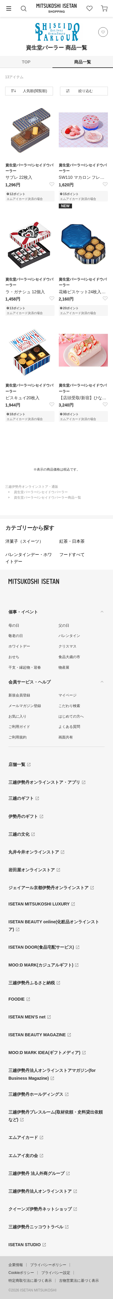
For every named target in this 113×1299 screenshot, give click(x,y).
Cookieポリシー (21, 1273)
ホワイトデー (19, 646)
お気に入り (17, 716)
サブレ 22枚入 (18, 177)
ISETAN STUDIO (24, 1244)
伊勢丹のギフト (23, 816)
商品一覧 (82, 61)
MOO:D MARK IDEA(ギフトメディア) (44, 1052)
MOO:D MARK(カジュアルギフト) (40, 965)
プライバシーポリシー (48, 1265)
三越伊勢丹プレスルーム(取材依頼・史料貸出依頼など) (55, 1116)
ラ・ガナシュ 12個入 (25, 291)
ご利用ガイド (19, 727)
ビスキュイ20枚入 (22, 397)
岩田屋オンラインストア (31, 869)
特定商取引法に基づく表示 (30, 1280)
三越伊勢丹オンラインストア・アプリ (44, 782)
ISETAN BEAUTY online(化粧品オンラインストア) (53, 925)
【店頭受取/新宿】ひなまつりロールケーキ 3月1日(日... (83, 397)
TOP (26, 61)
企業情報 (15, 1265)
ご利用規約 (17, 737)
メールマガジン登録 (24, 706)
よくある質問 (69, 727)
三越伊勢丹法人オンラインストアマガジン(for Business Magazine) (52, 1074)
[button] (9, 8)
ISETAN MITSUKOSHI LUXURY (39, 904)
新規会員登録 (19, 695)
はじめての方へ (71, 716)
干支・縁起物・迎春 (24, 667)
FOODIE (16, 999)
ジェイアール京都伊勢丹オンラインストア (48, 887)
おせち (13, 657)
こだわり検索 (69, 706)
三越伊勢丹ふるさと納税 (31, 982)
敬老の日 (15, 636)
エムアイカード (23, 1137)
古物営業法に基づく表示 (79, 1280)
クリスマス (67, 646)
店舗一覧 (16, 764)
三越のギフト (21, 798)
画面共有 (65, 737)
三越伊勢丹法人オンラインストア (40, 1191)
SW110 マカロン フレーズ (83, 177)
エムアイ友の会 (23, 1155)
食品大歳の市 (69, 657)
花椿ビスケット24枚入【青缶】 (83, 291)
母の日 (13, 625)
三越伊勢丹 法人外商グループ (36, 1173)
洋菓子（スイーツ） (24, 541)
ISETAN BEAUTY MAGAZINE (37, 1034)
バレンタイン (69, 636)
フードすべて (72, 554)
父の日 (63, 625)
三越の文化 (19, 834)
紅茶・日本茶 (72, 541)
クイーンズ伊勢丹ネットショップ (40, 1209)
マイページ (67, 695)
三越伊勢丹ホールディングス (35, 1094)
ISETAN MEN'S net (27, 1016)
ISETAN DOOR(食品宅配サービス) (41, 947)
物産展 (63, 667)
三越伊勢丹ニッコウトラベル (35, 1226)
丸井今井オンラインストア (33, 852)
